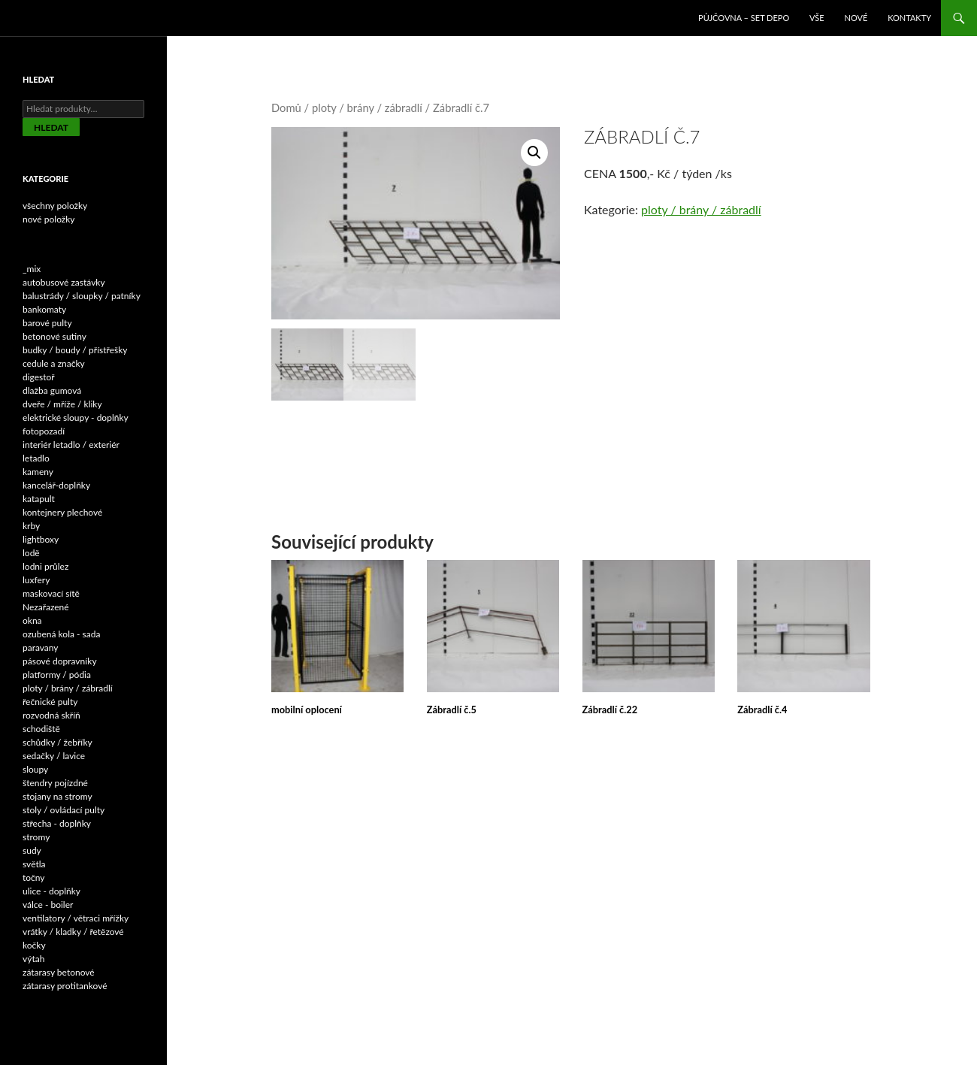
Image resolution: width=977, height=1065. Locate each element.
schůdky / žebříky (57, 742)
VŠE (816, 18)
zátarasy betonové (59, 972)
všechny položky (55, 205)
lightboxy (41, 539)
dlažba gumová (52, 390)
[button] (534, 152)
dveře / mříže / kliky (62, 404)
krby (31, 525)
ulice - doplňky (51, 891)
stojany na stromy (57, 796)
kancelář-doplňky (56, 485)
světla (34, 864)
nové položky (49, 219)
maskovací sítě (51, 593)
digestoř (39, 377)
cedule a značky (54, 363)
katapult (39, 498)
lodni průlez (45, 566)
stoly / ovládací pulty (63, 809)
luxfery (36, 579)
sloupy (35, 769)
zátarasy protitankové (65, 985)
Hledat (51, 127)
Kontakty (909, 18)
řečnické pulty (50, 701)
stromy (36, 837)
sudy (32, 850)
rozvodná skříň (51, 715)
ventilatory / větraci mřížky (76, 918)
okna (32, 620)
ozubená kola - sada (61, 634)
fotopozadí (44, 431)
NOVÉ (856, 18)
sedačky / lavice (54, 755)
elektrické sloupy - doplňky (76, 417)
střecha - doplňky (57, 823)
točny (34, 877)
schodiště (41, 728)
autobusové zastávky (64, 282)
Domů (286, 107)
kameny (38, 471)
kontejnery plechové (62, 512)
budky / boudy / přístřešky (75, 350)
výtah (33, 958)
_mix (32, 268)
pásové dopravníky (60, 661)
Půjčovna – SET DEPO (743, 18)
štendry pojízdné (55, 782)
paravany (41, 647)
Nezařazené (46, 607)
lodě (31, 552)
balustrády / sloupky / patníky (82, 295)
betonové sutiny (54, 336)
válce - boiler (48, 904)
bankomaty (44, 309)
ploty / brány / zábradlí (367, 107)
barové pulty (47, 322)
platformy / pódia (57, 674)
